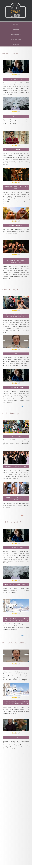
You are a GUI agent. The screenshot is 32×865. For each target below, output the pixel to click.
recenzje (16, 29)
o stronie (16, 44)
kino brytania (16, 39)
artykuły (16, 24)
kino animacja (16, 34)
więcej (22, 406)
